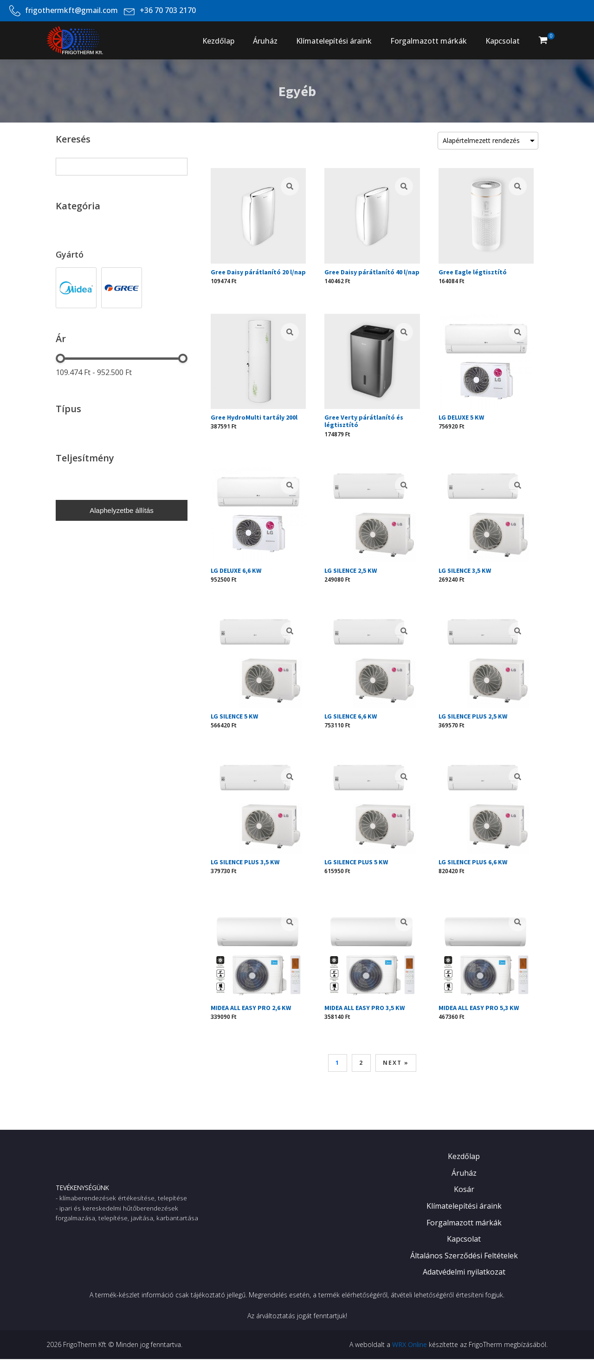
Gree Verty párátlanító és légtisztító (363, 421)
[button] (543, 40)
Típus (68, 408)
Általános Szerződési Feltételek (464, 1255)
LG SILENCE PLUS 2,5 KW (473, 716)
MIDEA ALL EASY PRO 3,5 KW (364, 1008)
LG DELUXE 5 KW (461, 417)
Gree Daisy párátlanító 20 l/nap (258, 272)
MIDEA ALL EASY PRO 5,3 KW (479, 1008)
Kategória (78, 206)
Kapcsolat (502, 41)
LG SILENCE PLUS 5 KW (356, 862)
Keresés (73, 139)
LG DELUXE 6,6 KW (236, 570)
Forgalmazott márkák (428, 41)
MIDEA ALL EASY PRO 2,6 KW (251, 1008)
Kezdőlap (218, 41)
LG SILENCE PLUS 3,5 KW (245, 862)
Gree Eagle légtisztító (473, 272)
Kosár (464, 1189)
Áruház (265, 41)
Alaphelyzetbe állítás (122, 510)
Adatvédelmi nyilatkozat (464, 1272)
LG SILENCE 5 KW (234, 716)
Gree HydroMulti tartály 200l (254, 417)
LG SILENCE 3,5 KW (465, 570)
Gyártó (70, 254)
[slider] (60, 358)
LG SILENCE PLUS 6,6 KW (473, 862)
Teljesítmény (85, 458)
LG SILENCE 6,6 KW (350, 716)
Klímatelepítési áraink (334, 41)
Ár (61, 338)
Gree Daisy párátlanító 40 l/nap (372, 272)
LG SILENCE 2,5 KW (350, 570)
